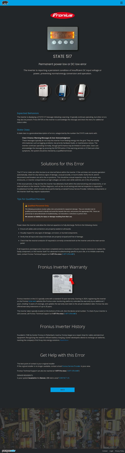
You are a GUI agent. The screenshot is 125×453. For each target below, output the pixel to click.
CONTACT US (64, 378)
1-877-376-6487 (68, 254)
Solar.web (32, 301)
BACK (62, 390)
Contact (105, 451)
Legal (111, 451)
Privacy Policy (119, 451)
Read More (64, 340)
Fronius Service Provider (71, 366)
